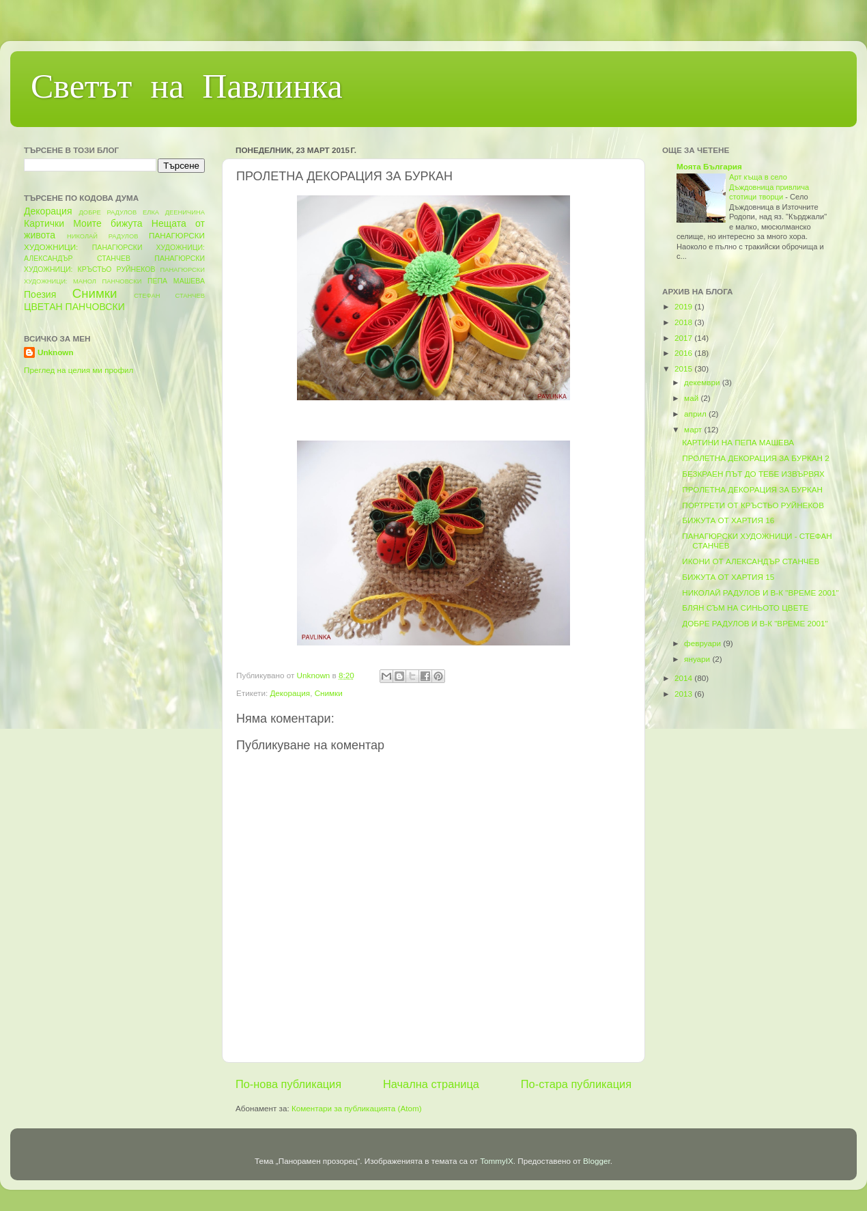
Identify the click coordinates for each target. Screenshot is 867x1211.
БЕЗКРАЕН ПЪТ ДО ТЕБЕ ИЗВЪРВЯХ (753, 473)
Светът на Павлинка (187, 89)
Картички (44, 223)
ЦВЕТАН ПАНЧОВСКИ (74, 306)
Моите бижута (107, 223)
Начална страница (431, 1084)
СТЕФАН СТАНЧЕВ (169, 295)
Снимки (329, 692)
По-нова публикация (288, 1084)
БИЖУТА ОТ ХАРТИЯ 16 (728, 520)
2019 (684, 306)
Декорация (290, 692)
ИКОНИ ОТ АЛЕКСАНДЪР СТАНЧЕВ (750, 561)
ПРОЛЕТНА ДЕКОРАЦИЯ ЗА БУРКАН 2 (755, 458)
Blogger (596, 1160)
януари (698, 658)
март (694, 429)
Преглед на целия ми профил (78, 369)
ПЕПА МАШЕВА (176, 281)
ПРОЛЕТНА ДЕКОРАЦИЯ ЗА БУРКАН (752, 489)
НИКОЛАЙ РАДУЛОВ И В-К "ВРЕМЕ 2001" (760, 592)
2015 (684, 368)
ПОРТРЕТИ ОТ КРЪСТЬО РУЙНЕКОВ (753, 505)
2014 (684, 677)
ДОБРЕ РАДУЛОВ (108, 212)
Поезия (40, 294)
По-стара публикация (576, 1084)
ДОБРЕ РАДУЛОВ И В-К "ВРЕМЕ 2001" (754, 623)
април (696, 413)
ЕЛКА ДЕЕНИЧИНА (174, 212)
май (692, 397)
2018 (684, 322)
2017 (684, 337)
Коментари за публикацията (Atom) (357, 1108)
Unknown (56, 352)
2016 (684, 352)
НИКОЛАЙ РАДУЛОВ (103, 236)
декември (703, 382)
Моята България (709, 166)
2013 (684, 693)
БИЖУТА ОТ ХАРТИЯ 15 (728, 576)
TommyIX (496, 1160)
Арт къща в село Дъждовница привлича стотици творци (769, 187)
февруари (703, 643)
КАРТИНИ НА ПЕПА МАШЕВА (738, 442)
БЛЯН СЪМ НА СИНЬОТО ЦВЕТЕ (745, 607)
